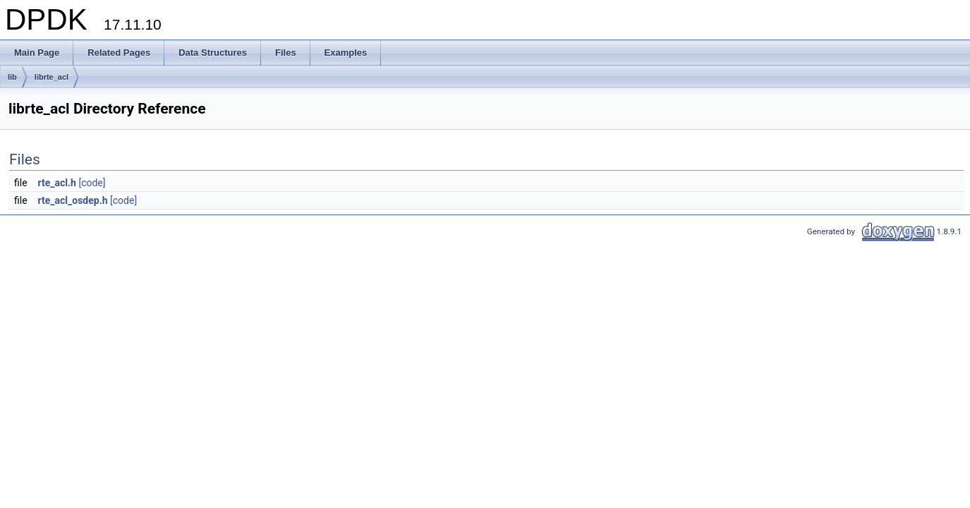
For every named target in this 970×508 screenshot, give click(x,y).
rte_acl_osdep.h (73, 200)
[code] (91, 182)
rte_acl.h (57, 182)
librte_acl (51, 77)
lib (12, 77)
